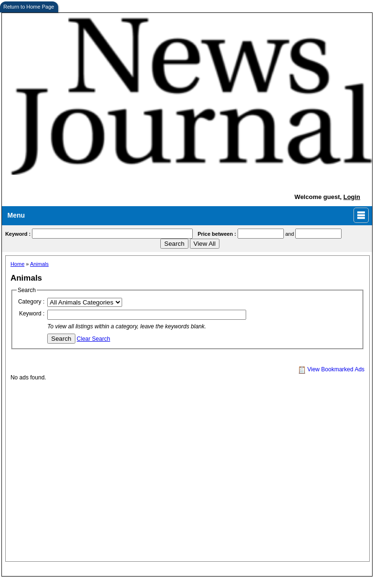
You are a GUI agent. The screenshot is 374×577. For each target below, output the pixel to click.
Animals (39, 264)
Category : (31, 301)
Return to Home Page (28, 7)
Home (17, 264)
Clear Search (93, 339)
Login (351, 196)
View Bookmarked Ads (331, 369)
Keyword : (31, 313)
